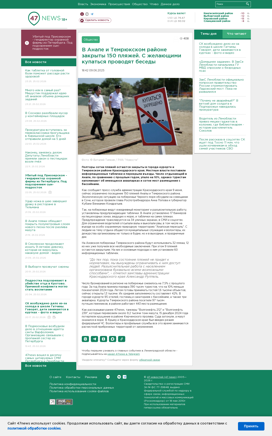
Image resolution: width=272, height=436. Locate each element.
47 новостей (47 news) (162, 377)
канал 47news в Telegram (123, 354)
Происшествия (119, 4)
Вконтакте (108, 377)
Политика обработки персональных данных (81, 388)
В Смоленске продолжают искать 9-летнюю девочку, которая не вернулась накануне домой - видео (47, 251)
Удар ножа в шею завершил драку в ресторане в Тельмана (47, 207)
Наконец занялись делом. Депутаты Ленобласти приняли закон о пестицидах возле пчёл (47, 159)
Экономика (98, 4)
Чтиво (154, 4)
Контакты (73, 377)
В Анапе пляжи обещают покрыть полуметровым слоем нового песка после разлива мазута (47, 228)
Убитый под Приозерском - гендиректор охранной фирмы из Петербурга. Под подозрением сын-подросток (52, 42)
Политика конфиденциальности (72, 384)
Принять (251, 426)
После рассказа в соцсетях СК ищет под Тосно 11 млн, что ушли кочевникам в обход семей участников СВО (222, 144)
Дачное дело (170, 4)
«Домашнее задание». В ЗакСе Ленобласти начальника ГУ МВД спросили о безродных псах (221, 66)
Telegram (124, 377)
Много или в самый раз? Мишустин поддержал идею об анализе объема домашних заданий (47, 97)
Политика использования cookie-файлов (79, 391)
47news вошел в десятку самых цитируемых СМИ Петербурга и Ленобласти (47, 361)
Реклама (91, 377)
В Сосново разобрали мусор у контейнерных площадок (47, 117)
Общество (140, 4)
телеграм (92, 14)
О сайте (55, 377)
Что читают (236, 33)
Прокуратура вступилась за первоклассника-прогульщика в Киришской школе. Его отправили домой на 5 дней (47, 137)
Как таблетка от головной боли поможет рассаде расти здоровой (47, 76)
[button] (85, 339)
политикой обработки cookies (34, 428)
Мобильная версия (82, 14)
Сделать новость (97, 20)
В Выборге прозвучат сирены (47, 269)
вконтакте (87, 14)
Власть (83, 4)
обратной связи (149, 360)
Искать (247, 3)
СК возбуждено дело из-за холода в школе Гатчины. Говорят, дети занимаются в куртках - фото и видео (220, 48)
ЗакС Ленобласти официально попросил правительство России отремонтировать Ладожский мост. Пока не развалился (221, 86)
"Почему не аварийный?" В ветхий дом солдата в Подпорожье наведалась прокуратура (218, 105)
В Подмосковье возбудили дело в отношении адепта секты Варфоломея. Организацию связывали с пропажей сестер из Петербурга (47, 336)
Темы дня (208, 33)
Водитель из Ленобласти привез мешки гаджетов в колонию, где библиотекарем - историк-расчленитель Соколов (221, 124)
